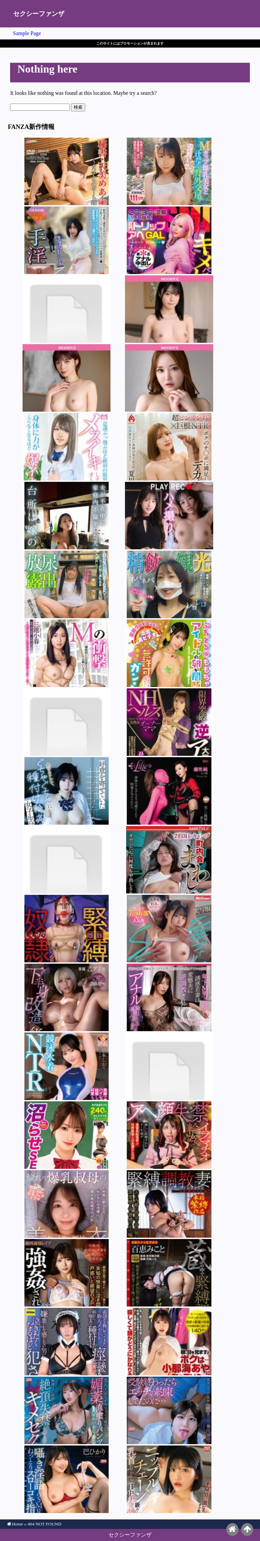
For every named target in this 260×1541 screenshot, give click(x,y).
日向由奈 (169, 1410)
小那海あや (169, 1341)
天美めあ (66, 171)
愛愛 (66, 722)
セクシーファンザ (38, 13)
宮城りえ (169, 1204)
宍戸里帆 (66, 1204)
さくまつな (66, 859)
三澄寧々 (169, 515)
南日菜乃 (169, 928)
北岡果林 (66, 1272)
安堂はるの (169, 240)
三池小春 (66, 653)
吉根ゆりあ (169, 171)
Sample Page (27, 33)
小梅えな (169, 1066)
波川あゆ (66, 446)
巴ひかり (66, 1479)
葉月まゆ (66, 1410)
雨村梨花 (66, 515)
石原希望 (66, 378)
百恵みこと (169, 1272)
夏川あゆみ (169, 446)
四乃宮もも (169, 653)
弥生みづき (169, 584)
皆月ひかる (169, 1135)
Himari (169, 378)
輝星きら (169, 309)
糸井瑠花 (66, 791)
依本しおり (66, 309)
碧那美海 (169, 859)
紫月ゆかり (66, 240)
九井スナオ (169, 1479)
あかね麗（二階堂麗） (169, 997)
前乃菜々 (66, 584)
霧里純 (169, 791)
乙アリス (66, 997)
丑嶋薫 (169, 722)
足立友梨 (66, 928)
